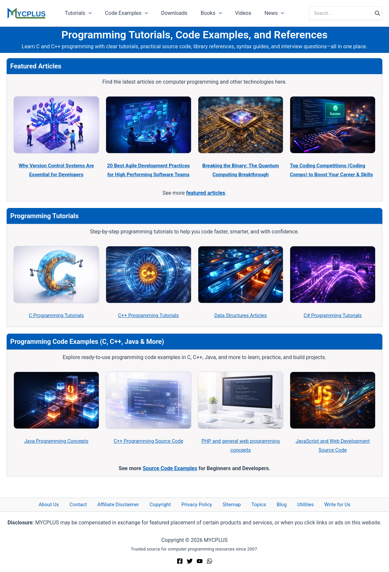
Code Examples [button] (122, 13)
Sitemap (231, 504)
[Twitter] (190, 561)
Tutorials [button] (77, 13)
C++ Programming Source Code (148, 450)
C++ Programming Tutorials (148, 324)
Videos (231, 13)
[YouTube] (200, 561)
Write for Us (319, 504)
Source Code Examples (169, 477)
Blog (272, 504)
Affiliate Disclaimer (128, 504)
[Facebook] (180, 561)
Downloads (168, 13)
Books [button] (202, 13)
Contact (91, 504)
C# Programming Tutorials (333, 324)
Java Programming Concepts (56, 450)
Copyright (167, 504)
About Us (66, 504)
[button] (87, 13)
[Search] (377, 13)
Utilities (291, 504)
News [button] (260, 13)
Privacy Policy (199, 504)
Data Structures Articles (240, 324)
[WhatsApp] (210, 561)
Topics (254, 504)
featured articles (205, 202)
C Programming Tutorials (56, 324)
